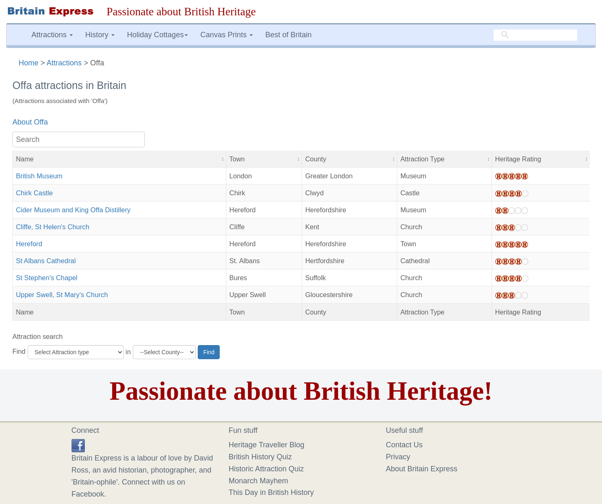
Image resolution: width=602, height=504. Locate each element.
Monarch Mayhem (258, 481)
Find (19, 351)
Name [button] (25, 159)
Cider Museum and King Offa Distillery (73, 210)
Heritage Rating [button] (518, 159)
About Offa (30, 122)
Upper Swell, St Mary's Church (62, 294)
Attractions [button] (52, 35)
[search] (535, 35)
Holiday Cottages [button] (157, 35)
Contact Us (404, 445)
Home (28, 63)
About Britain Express (422, 469)
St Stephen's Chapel (47, 277)
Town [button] (237, 159)
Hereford (29, 243)
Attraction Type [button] (423, 159)
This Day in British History (271, 492)
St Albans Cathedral (46, 260)
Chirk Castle (34, 193)
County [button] (315, 159)
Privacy (398, 457)
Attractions (64, 63)
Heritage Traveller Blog (267, 445)
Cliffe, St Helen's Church (52, 226)
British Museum (39, 176)
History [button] (100, 35)
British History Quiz (260, 457)
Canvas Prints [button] (226, 35)
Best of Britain (288, 35)
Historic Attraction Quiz (266, 469)
